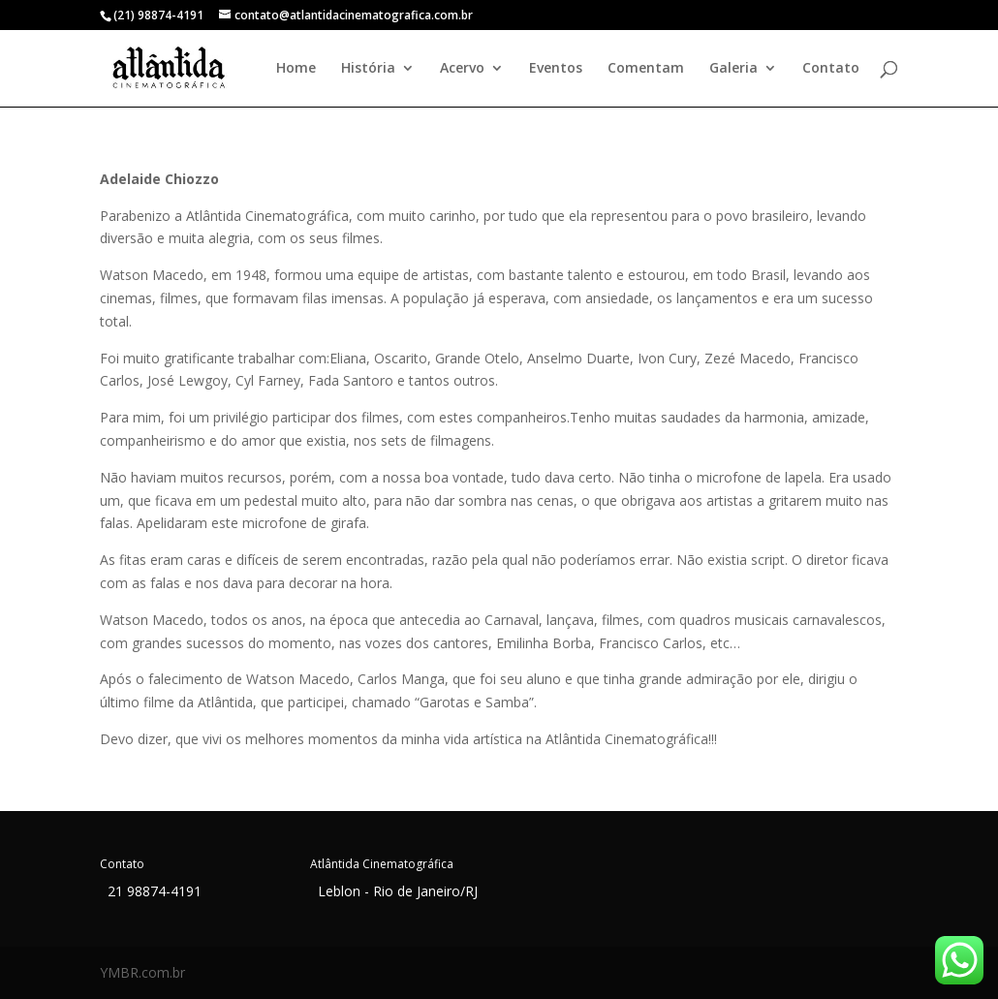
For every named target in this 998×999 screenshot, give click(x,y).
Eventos (555, 69)
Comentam (646, 69)
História (368, 69)
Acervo (462, 69)
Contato (830, 69)
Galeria (733, 69)
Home (296, 69)
